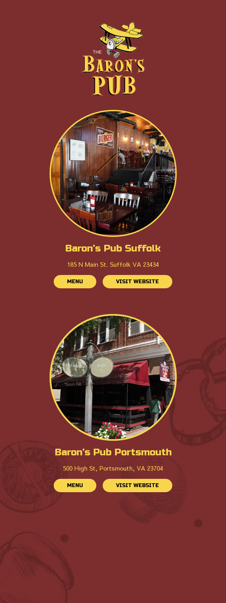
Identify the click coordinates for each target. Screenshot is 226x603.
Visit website (131, 283)
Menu (68, 283)
